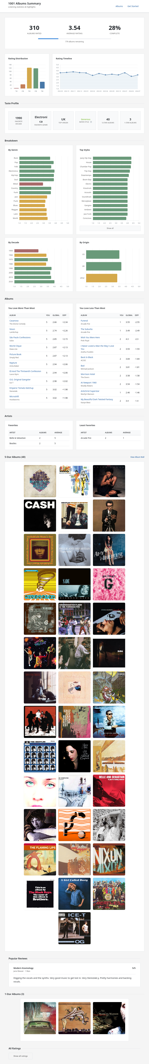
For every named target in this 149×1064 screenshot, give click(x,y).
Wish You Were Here (90, 337)
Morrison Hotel (88, 374)
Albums (119, 6)
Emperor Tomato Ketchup (22, 388)
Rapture (13, 362)
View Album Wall (137, 457)
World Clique (16, 345)
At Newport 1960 (88, 382)
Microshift (14, 396)
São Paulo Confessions (20, 337)
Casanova (14, 320)
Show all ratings (20, 1056)
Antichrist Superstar (90, 391)
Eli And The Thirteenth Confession (25, 371)
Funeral (84, 320)
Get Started (132, 6)
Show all (110, 228)
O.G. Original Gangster (20, 379)
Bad (82, 365)
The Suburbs (87, 329)
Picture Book (15, 354)
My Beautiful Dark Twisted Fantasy (97, 399)
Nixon (12, 329)
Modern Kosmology (23, 968)
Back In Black (87, 357)
